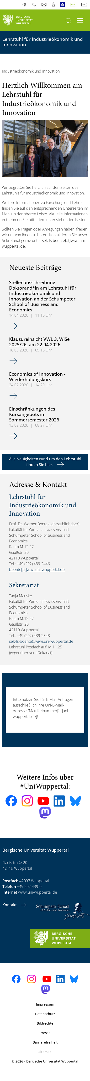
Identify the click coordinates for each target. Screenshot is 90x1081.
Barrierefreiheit (45, 1042)
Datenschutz (45, 1014)
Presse (45, 1032)
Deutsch (74, 4)
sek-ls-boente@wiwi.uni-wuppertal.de (41, 641)
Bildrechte (45, 1023)
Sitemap (45, 1051)
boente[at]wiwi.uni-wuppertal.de (37, 569)
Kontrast (25, 4)
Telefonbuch (35, 4)
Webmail (45, 4)
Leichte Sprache (63, 4)
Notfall (54, 4)
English (85, 4)
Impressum (45, 1004)
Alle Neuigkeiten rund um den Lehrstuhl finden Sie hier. (45, 461)
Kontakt (10, 904)
